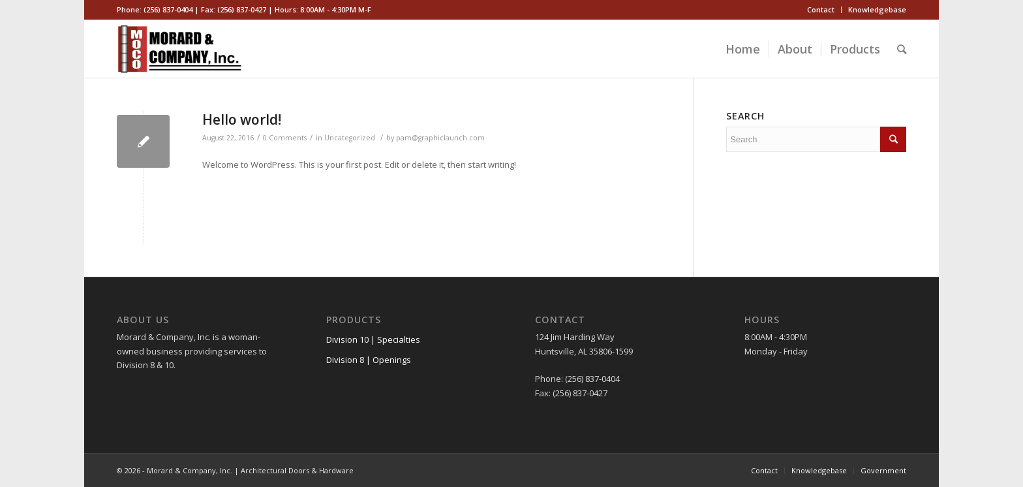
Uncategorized (349, 137)
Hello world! (241, 119)
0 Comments (285, 137)
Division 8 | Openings (368, 360)
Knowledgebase (877, 9)
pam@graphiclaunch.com (440, 137)
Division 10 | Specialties (373, 339)
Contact (820, 9)
